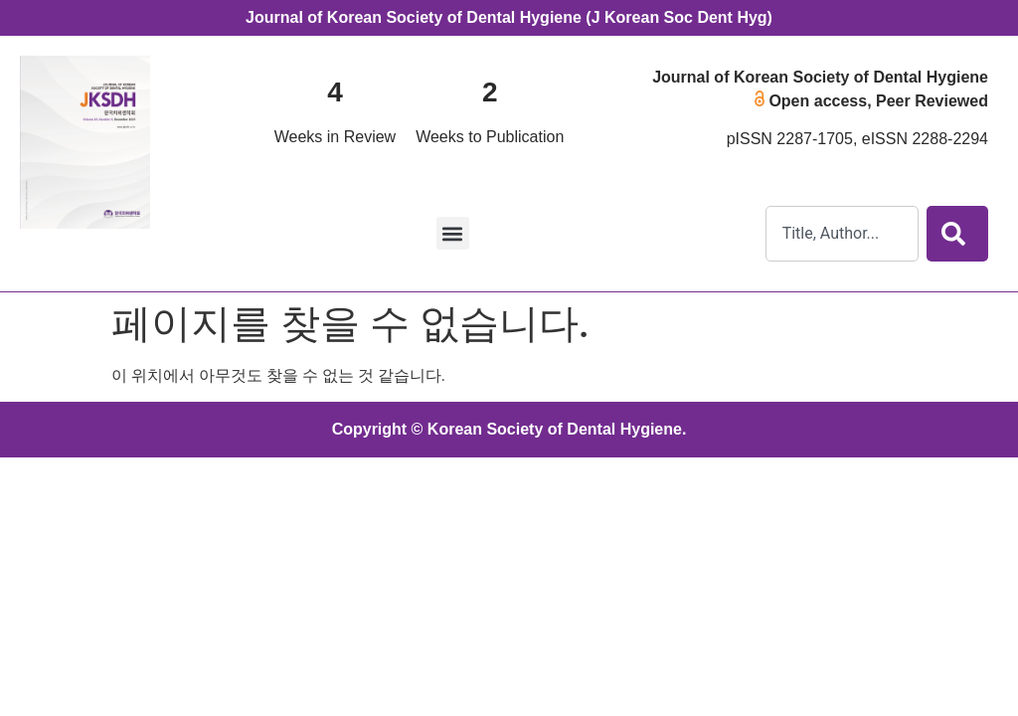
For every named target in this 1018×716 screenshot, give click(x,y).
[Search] (957, 234)
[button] (452, 233)
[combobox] (842, 234)
